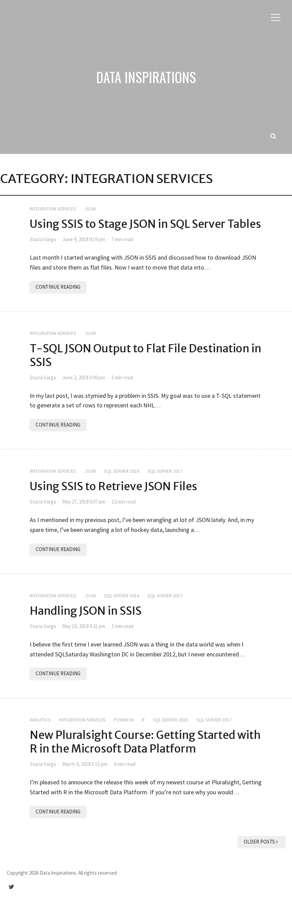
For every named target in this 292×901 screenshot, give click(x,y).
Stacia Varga (43, 239)
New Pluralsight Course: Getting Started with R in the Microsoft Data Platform (145, 742)
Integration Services (53, 209)
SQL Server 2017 (165, 471)
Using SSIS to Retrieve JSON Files (113, 486)
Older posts (261, 841)
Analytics (40, 720)
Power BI (124, 720)
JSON (90, 209)
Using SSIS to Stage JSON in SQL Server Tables (145, 224)
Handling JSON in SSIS (86, 611)
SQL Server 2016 (121, 471)
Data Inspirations (146, 77)
